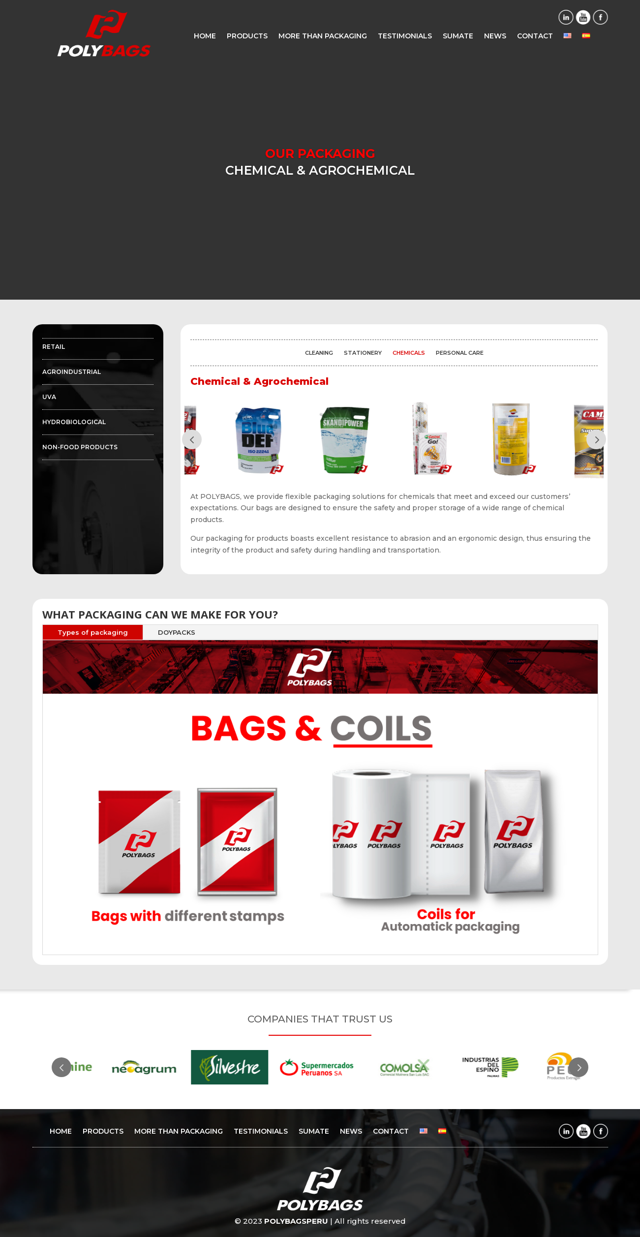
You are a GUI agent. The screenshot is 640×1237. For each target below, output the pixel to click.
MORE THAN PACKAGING (322, 36)
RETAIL (53, 346)
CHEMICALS (409, 352)
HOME (205, 36)
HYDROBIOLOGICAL (74, 422)
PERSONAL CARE (460, 352)
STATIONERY (363, 352)
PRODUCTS (247, 36)
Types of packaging (93, 632)
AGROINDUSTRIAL (71, 372)
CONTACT (535, 36)
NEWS (495, 36)
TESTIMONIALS (405, 36)
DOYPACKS (176, 632)
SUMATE (458, 36)
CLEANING (319, 352)
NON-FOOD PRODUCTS (80, 447)
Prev (192, 439)
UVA (49, 397)
